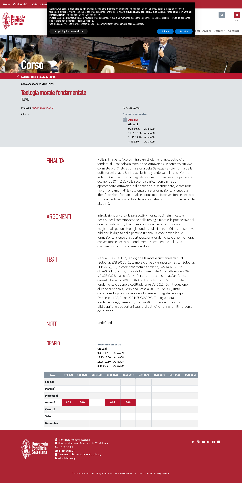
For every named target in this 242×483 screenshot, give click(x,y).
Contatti (233, 31)
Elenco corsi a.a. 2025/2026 (37, 77)
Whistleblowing (67, 458)
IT (237, 15)
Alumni (206, 31)
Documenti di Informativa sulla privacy (79, 454)
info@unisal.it (66, 451)
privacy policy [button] (156, 9)
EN (236, 20)
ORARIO (133, 120)
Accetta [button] (184, 31)
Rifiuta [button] (165, 31)
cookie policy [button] (93, 15)
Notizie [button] (218, 31)
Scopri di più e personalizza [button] (68, 31)
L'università (20, 4)
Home (6, 4)
